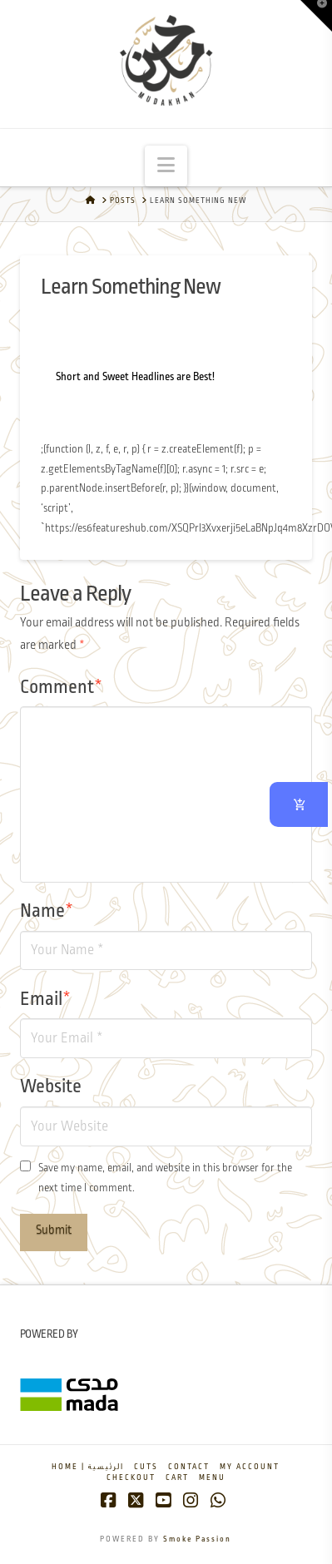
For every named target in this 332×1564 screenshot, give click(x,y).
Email (45, 1000)
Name (46, 912)
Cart (177, 1477)
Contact (189, 1467)
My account (250, 1467)
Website (51, 1087)
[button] (166, 166)
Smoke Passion (197, 1539)
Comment (61, 688)
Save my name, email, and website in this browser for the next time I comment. (165, 1178)
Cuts (146, 1467)
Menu (212, 1477)
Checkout (131, 1477)
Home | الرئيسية (88, 1467)
